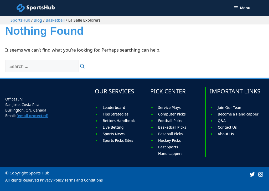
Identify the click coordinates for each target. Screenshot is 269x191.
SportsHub (20, 20)
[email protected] (32, 115)
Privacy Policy (52, 180)
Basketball (55, 20)
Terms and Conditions (84, 180)
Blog (38, 20)
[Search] (82, 66)
